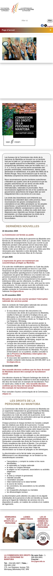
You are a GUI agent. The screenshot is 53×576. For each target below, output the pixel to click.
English (50, 26)
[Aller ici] (33, 20)
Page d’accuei (8, 30)
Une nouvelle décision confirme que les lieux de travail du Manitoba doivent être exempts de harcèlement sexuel (25, 386)
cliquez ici (6, 394)
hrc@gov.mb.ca (16, 291)
